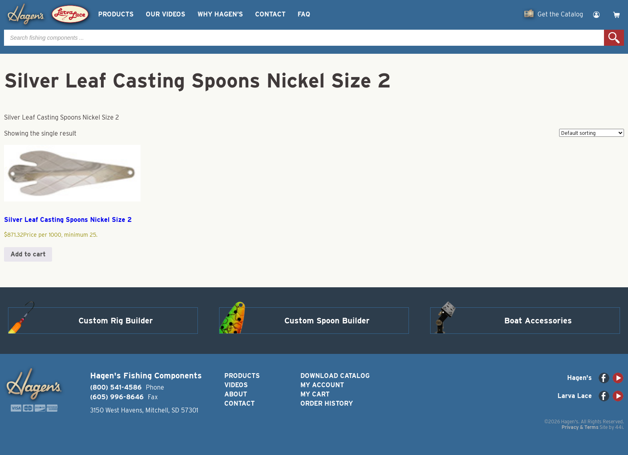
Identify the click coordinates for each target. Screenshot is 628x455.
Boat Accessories (538, 320)
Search (614, 38)
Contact (270, 14)
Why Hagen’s (220, 14)
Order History (326, 403)
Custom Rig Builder (115, 320)
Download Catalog (335, 376)
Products (116, 14)
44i (619, 427)
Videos (236, 385)
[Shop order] (591, 133)
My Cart (315, 394)
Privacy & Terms (580, 427)
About (235, 394)
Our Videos (165, 14)
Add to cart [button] (28, 254)
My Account (322, 385)
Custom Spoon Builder (327, 320)
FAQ (304, 14)
